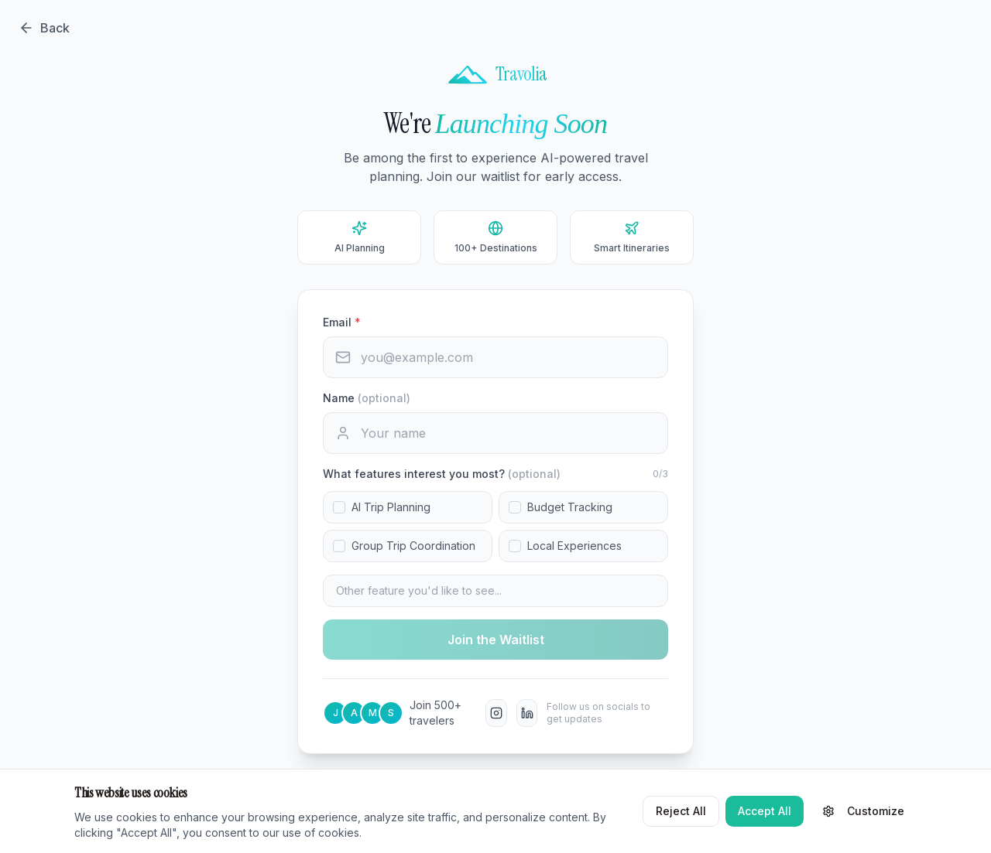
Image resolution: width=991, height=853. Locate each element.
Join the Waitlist (495, 639)
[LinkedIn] (527, 713)
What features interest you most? (442, 473)
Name (366, 397)
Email (342, 322)
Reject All (681, 810)
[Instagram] (496, 713)
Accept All (764, 810)
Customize (863, 810)
